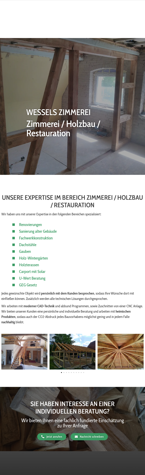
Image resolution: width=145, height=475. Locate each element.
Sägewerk (111, 18)
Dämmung (107, 12)
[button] (61, 372)
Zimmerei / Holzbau (85, 12)
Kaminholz (125, 12)
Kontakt (127, 18)
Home (64, 12)
